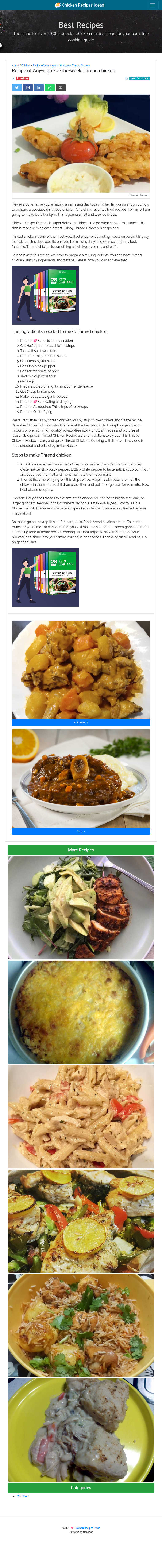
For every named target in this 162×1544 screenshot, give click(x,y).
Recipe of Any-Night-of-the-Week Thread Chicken (61, 65)
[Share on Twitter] (17, 87)
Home (15, 65)
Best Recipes (81, 25)
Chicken (25, 65)
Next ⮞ (81, 831)
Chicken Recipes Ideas (79, 5)
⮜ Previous (81, 722)
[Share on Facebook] (28, 87)
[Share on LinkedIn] (39, 87)
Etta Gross (22, 78)
